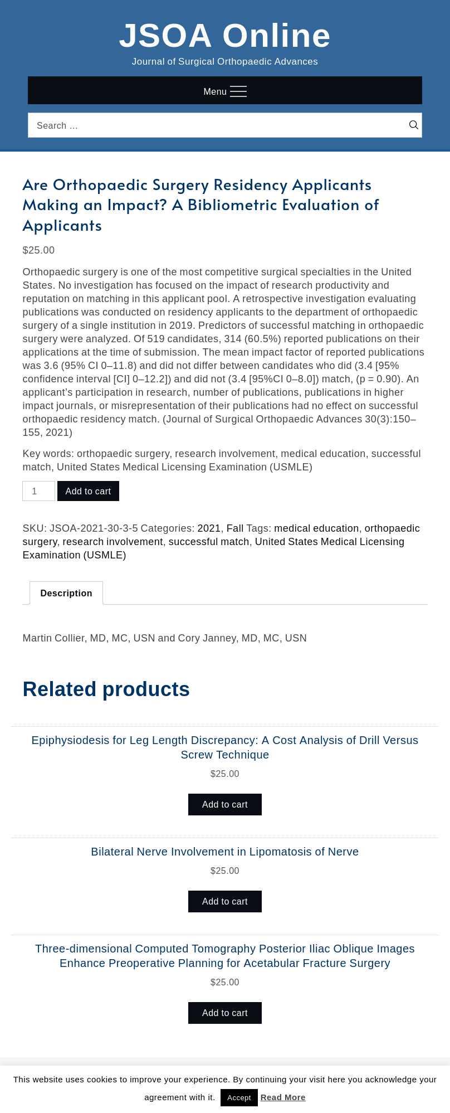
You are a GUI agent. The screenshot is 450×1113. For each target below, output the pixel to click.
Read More (283, 1097)
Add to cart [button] (225, 804)
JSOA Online (225, 33)
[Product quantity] (38, 491)
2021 (209, 528)
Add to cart (88, 491)
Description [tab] (66, 593)
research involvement (113, 541)
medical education (316, 528)
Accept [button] (239, 1097)
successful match (209, 541)
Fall (235, 528)
